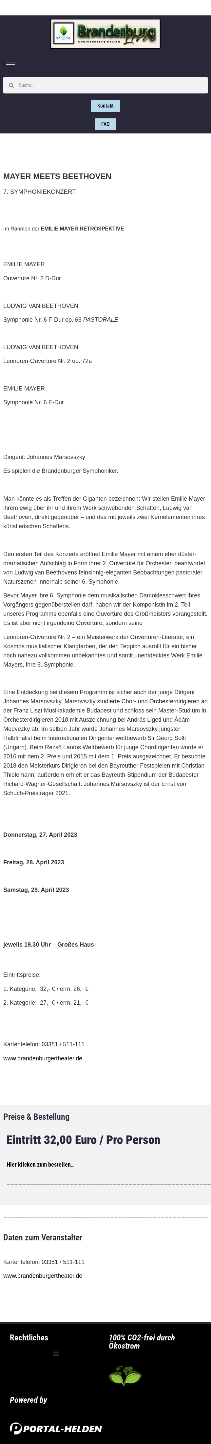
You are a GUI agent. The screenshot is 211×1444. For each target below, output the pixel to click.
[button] (56, 1353)
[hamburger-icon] (10, 64)
